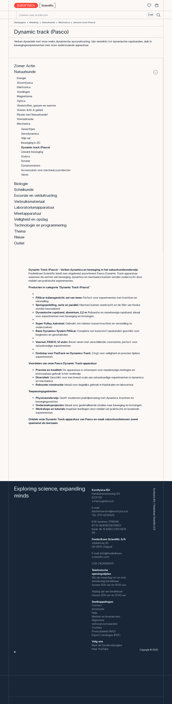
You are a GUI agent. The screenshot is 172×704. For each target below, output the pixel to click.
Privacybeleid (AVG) (104, 631)
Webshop (33, 22)
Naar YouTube (100, 649)
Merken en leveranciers (106, 616)
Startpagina (20, 22)
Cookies (97, 627)
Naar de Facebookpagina (107, 645)
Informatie (98, 609)
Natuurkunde (48, 22)
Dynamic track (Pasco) (84, 22)
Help (94, 612)
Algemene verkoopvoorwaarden (104, 621)
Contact (97, 605)
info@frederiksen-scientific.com (107, 555)
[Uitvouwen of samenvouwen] (155, 72)
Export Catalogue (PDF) (106, 635)
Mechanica (64, 22)
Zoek (150, 14)
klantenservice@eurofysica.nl (110, 511)
